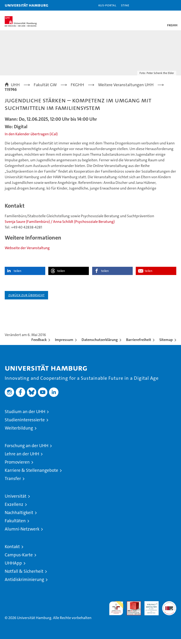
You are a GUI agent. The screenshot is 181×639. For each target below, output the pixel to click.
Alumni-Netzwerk (22, 529)
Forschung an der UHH (26, 446)
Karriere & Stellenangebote (31, 470)
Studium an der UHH (25, 411)
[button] (163, 5)
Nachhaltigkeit (19, 512)
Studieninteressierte (25, 420)
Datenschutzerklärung (100, 339)
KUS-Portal (107, 5)
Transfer (13, 478)
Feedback (39, 339)
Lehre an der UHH (22, 454)
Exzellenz (14, 504)
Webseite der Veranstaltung (27, 247)
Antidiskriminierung (24, 579)
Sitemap (166, 339)
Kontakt (12, 547)
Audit (131, 603)
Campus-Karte (19, 555)
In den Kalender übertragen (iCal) (31, 134)
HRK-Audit (148, 606)
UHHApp (13, 563)
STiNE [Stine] (125, 5)
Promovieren (17, 462)
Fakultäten (15, 521)
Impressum (64, 339)
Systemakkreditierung (169, 603)
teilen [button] (17, 271)
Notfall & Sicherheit (24, 571)
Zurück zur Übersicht (26, 294)
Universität (15, 496)
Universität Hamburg (26, 5)
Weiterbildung (19, 428)
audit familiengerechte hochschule (116, 608)
